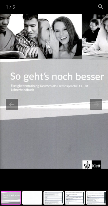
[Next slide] (96, 104)
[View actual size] (101, 6)
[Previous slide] (12, 104)
